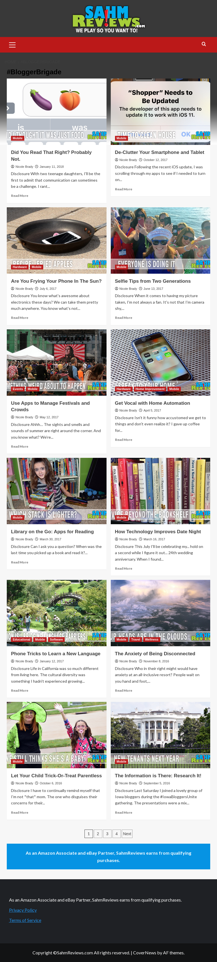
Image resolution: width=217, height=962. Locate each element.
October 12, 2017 (156, 160)
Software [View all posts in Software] (56, 639)
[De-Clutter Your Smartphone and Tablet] (161, 112)
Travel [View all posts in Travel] (135, 639)
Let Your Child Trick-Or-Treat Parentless (56, 775)
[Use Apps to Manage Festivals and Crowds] (57, 362)
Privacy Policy (23, 910)
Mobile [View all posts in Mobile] (18, 138)
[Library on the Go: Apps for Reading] (57, 491)
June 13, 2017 (153, 288)
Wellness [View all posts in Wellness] (152, 639)
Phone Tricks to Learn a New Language (55, 653)
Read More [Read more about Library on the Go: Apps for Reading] (19, 562)
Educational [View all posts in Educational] (21, 639)
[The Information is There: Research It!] (161, 735)
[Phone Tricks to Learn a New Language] (57, 613)
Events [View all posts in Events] (18, 389)
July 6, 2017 (48, 288)
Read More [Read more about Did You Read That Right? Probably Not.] (19, 195)
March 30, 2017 (50, 539)
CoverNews (144, 952)
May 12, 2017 (49, 417)
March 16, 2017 (154, 539)
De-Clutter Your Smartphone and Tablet (159, 152)
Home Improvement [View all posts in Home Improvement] (150, 389)
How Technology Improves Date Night (158, 531)
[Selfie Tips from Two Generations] (161, 240)
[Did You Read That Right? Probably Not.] (57, 112)
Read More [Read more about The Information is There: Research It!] (123, 812)
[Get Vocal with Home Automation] (161, 362)
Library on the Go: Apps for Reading (52, 531)
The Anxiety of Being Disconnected (155, 653)
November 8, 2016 (156, 661)
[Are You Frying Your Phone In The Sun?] (57, 240)
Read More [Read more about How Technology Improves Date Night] (123, 568)
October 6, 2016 (51, 783)
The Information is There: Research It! (158, 775)
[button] (12, 44)
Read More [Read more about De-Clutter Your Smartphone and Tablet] (123, 189)
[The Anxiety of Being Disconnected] (161, 613)
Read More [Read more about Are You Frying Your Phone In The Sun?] (19, 317)
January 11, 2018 (52, 166)
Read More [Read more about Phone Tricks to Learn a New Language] (19, 690)
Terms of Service (25, 920)
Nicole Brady (24, 166)
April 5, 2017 (152, 410)
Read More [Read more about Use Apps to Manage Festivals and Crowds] (19, 446)
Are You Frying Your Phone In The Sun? (56, 281)
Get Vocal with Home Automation (152, 403)
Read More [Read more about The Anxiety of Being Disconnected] (123, 690)
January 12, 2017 (52, 661)
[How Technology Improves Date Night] (161, 491)
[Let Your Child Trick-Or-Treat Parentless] (57, 735)
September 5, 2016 (157, 783)
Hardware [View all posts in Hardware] (20, 267)
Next (127, 834)
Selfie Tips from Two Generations (153, 281)
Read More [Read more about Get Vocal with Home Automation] (123, 440)
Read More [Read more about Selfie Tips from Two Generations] (123, 317)
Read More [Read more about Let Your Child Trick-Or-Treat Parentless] (19, 812)
